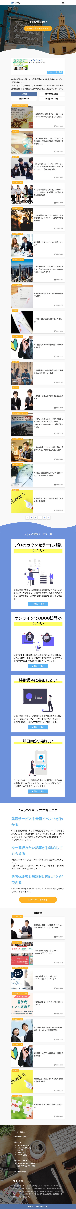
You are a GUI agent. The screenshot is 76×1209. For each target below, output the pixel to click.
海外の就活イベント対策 (26, 1166)
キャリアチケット (26, 593)
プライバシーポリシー (40, 1206)
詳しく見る (39, 604)
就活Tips (17, 1142)
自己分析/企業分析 (24, 1148)
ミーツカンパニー (21, 780)
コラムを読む (22, 1155)
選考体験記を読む (20, 1136)
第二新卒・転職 (20, 1172)
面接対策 (21, 1152)
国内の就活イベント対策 (26, 1163)
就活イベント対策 (20, 1160)
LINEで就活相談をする (38, 28)
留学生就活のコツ (24, 1145)
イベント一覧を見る (54, 72)
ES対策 (20, 1150)
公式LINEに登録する (38, 900)
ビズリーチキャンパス (28, 658)
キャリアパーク (31, 719)
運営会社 (30, 1206)
